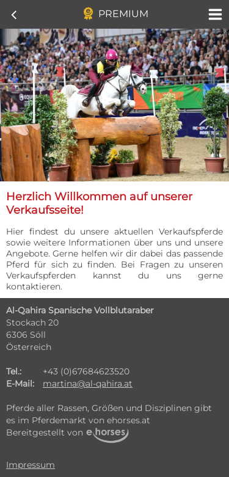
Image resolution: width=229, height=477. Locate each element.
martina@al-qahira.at (88, 383)
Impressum (30, 464)
